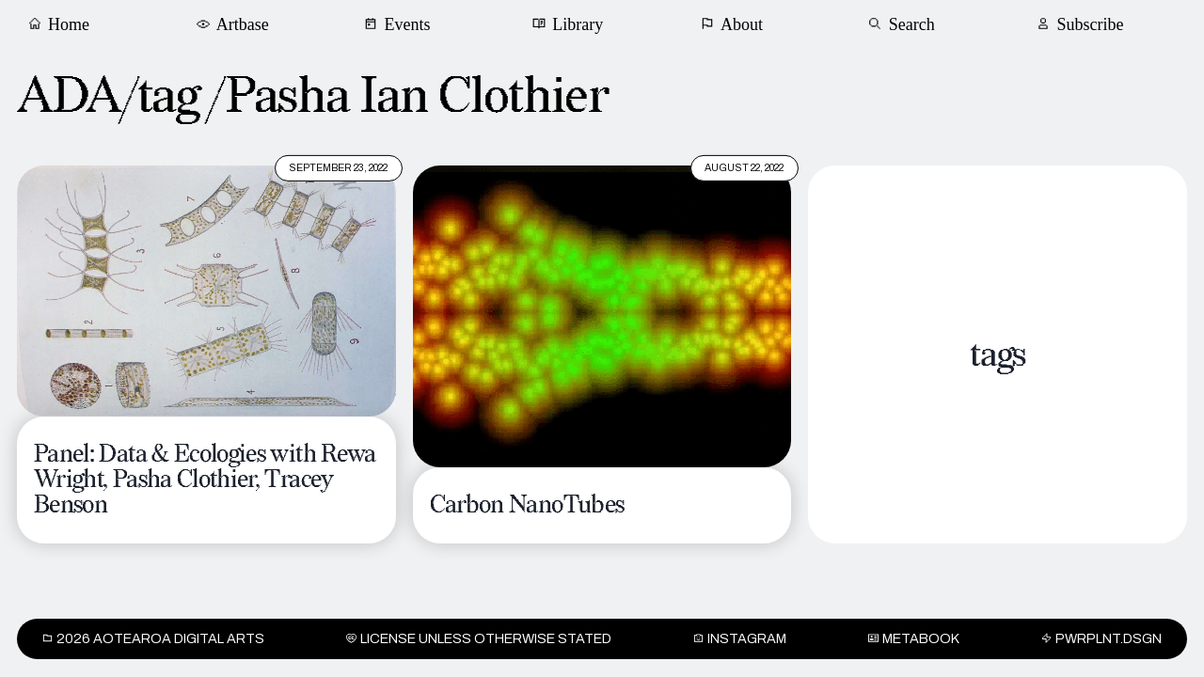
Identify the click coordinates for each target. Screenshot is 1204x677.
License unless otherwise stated (478, 638)
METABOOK (913, 638)
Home (60, 24)
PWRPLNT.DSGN (1101, 638)
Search (903, 24)
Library (571, 24)
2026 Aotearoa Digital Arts (153, 638)
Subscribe (1083, 24)
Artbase (236, 24)
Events (399, 24)
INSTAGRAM (739, 638)
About (733, 24)
